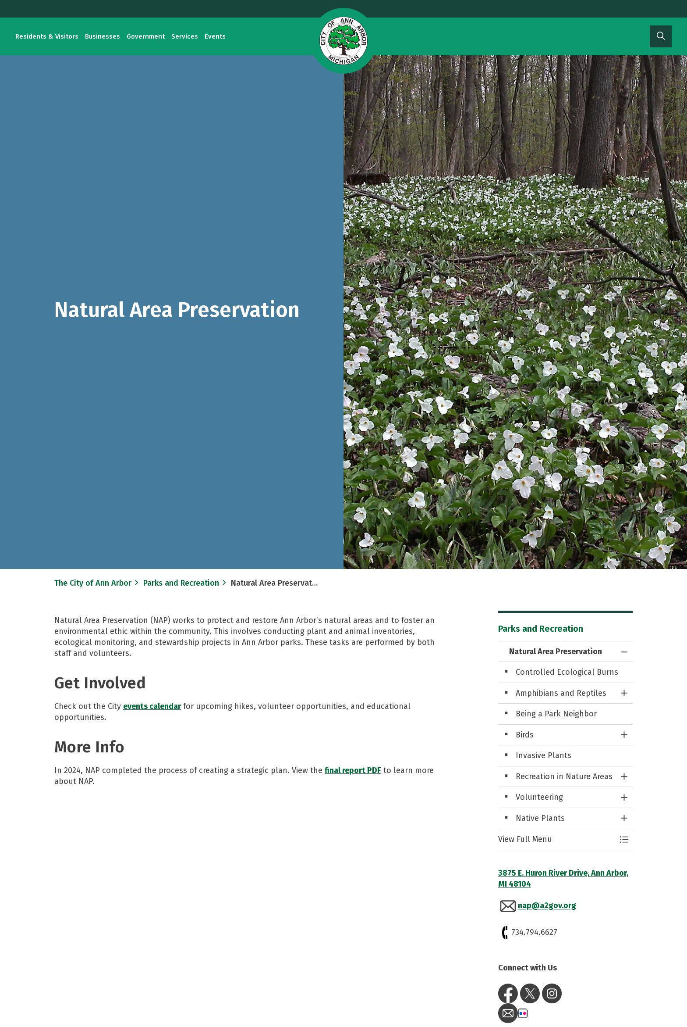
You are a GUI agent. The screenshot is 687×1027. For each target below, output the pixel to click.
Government (146, 36)
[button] (557, 839)
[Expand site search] (661, 36)
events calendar (152, 706)
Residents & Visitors (46, 36)
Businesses (102, 36)
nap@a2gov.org (547, 906)
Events (215, 36)
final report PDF (353, 770)
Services (184, 36)
